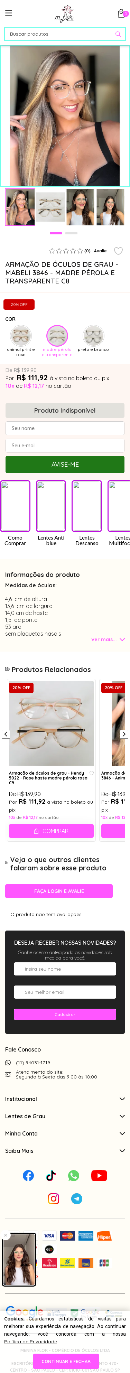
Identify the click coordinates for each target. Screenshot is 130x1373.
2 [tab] (71, 233)
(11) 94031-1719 (33, 1062)
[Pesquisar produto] (118, 34)
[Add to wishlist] (118, 251)
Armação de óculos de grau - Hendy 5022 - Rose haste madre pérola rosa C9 (48, 778)
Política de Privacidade (30, 1339)
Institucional (65, 1098)
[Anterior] (6, 735)
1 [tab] (56, 233)
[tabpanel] (20, 207)
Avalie (100, 250)
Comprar (55, 831)
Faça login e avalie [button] (59, 891)
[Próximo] (124, 735)
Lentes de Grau (65, 1116)
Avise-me (65, 464)
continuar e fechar (65, 1361)
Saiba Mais (65, 1150)
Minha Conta (65, 1133)
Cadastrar (65, 1014)
